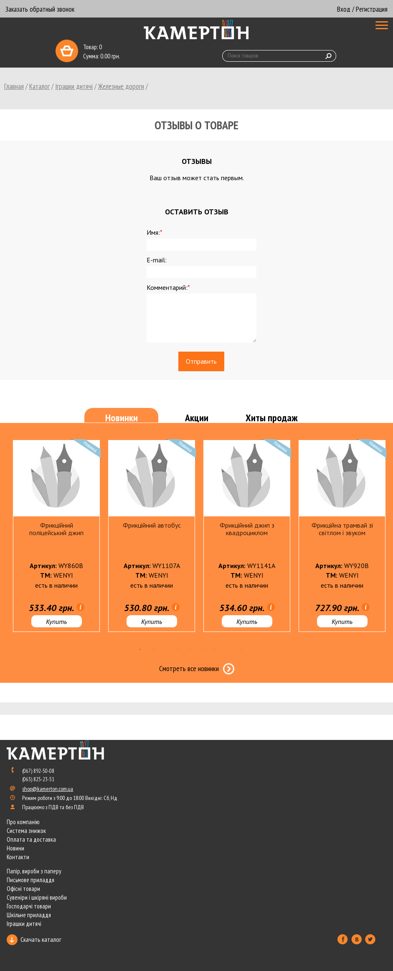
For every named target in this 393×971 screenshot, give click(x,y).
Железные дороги (121, 86)
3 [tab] (165, 649)
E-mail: (157, 260)
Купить (56, 621)
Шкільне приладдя (29, 915)
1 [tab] (140, 649)
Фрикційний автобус (152, 525)
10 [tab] (253, 649)
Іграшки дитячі (74, 86)
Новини (15, 848)
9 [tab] (240, 649)
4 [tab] (178, 649)
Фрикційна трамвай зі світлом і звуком (342, 528)
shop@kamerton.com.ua (47, 788)
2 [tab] (153, 649)
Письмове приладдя (30, 880)
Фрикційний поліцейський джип (56, 528)
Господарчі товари (29, 906)
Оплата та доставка (31, 839)
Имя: (154, 232)
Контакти (18, 857)
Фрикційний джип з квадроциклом (247, 528)
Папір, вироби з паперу (34, 871)
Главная (14, 86)
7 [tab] (215, 649)
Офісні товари (23, 889)
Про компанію (23, 822)
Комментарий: (168, 287)
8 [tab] (228, 649)
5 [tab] (190, 649)
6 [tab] (203, 649)
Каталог (39, 86)
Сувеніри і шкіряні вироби (37, 897)
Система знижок (26, 831)
